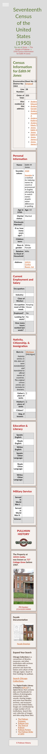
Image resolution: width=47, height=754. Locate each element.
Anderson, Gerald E (35, 107)
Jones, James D (34, 138)
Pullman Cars (23, 723)
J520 (27, 171)
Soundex (28, 175)
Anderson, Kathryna (35, 119)
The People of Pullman (24, 48)
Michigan (30, 352)
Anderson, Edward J (35, 102)
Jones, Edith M (34, 128)
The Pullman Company (23, 720)
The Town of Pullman (23, 726)
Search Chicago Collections (20, 679)
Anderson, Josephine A (35, 113)
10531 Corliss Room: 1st (29, 264)
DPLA (25, 688)
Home (24, 47)
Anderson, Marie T (35, 124)
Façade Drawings (23, 644)
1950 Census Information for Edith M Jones (23, 52)
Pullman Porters (24, 730)
